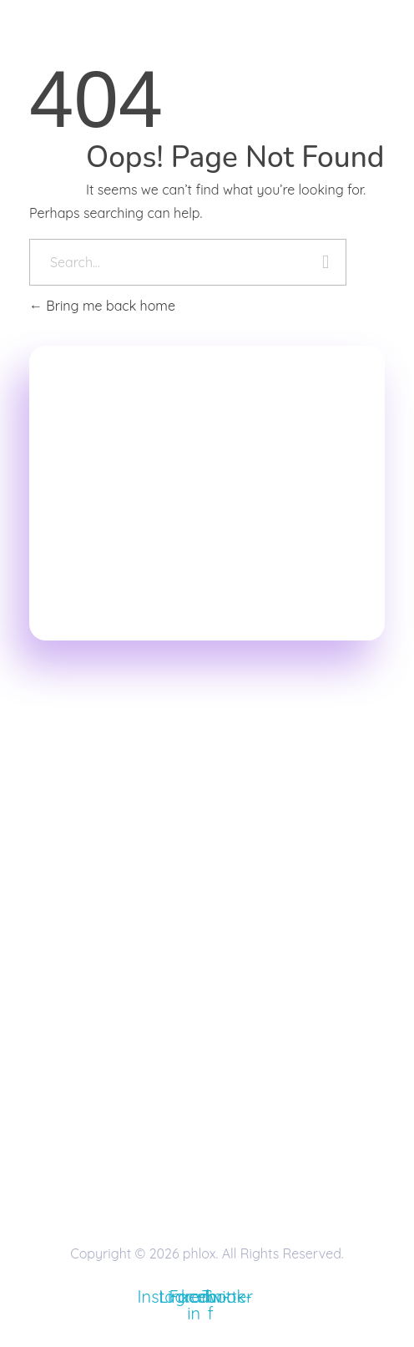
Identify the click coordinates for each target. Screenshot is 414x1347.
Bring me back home (102, 305)
